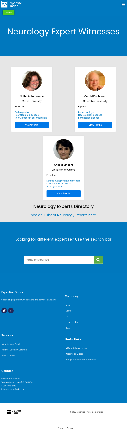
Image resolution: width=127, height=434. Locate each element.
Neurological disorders (59, 183)
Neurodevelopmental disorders (63, 180)
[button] (123, 4)
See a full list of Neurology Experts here (63, 215)
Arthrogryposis (54, 186)
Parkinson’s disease (88, 117)
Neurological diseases (27, 115)
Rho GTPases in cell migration (31, 117)
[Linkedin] (11, 310)
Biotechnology (86, 112)
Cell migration (22, 112)
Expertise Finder (12, 292)
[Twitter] (4, 310)
